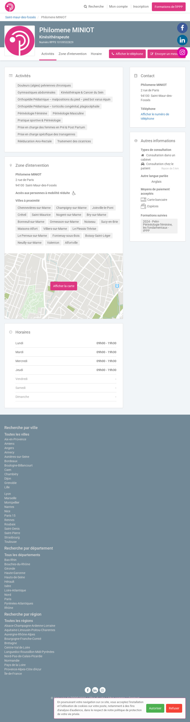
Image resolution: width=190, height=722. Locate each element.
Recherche (94, 7)
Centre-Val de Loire (17, 647)
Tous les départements (22, 555)
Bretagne (10, 643)
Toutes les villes (16, 434)
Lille (7, 487)
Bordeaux (10, 461)
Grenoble (10, 483)
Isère (7, 586)
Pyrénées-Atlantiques (18, 603)
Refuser (174, 708)
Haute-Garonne (14, 573)
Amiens (9, 443)
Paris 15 (9, 515)
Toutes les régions (18, 621)
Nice (7, 511)
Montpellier (11, 502)
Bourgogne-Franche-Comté (22, 638)
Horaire (96, 54)
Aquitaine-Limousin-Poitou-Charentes (29, 630)
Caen (7, 470)
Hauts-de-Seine (14, 577)
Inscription (141, 7)
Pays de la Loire (14, 665)
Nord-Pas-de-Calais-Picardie (23, 656)
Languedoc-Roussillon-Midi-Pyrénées (29, 652)
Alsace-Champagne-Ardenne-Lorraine (29, 625)
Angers (9, 448)
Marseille (10, 498)
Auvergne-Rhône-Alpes (19, 634)
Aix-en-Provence (15, 439)
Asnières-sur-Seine (16, 456)
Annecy (9, 452)
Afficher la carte (63, 286)
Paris (7, 599)
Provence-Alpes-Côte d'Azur (22, 669)
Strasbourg (12, 537)
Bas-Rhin (10, 560)
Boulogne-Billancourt (18, 465)
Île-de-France (13, 673)
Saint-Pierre (12, 533)
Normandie (11, 660)
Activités (47, 54)
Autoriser (155, 708)
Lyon (7, 494)
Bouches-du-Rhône (17, 564)
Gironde (9, 568)
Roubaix (9, 524)
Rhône (8, 608)
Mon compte (118, 7)
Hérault (9, 581)
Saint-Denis (12, 528)
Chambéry (11, 474)
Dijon (7, 478)
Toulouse (10, 541)
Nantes (9, 507)
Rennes (9, 520)
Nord (7, 594)
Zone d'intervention (73, 54)
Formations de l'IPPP (169, 7)
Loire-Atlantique (15, 590)
